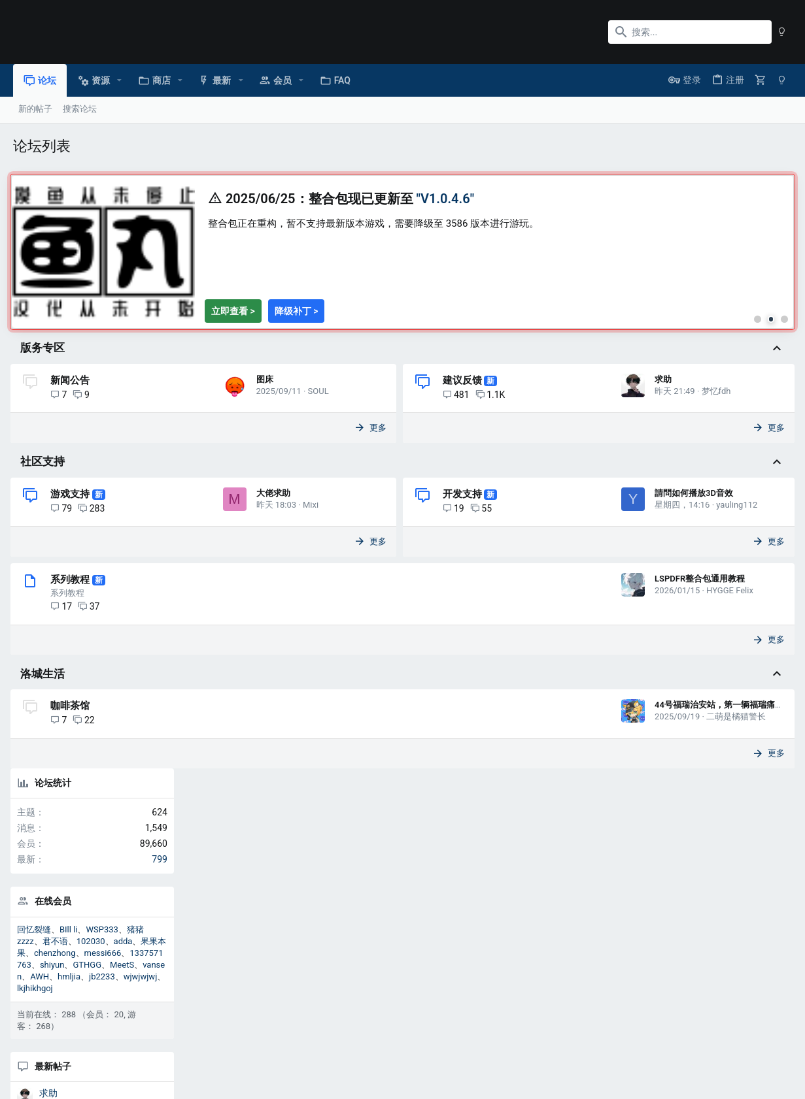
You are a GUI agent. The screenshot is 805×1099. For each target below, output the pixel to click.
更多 (289, 479)
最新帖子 (671, 472)
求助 (366, 436)
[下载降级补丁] (299, 328)
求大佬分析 (680, 726)
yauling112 (439, 595)
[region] (314, 261)
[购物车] (760, 80)
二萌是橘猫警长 (557, 802)
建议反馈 (374, 398)
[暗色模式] (782, 32)
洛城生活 (45, 758)
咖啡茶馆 (72, 791)
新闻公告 (72, 398)
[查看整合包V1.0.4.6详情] (235, 328)
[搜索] (690, 32)
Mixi (110, 595)
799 (777, 265)
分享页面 (710, 837)
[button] (119, 80)
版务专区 (45, 365)
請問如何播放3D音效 (397, 584)
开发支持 (374, 545)
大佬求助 (73, 584)
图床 (64, 436)
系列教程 (72, 664)
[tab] (576, 336)
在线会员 (671, 308)
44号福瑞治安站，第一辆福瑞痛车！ (544, 790)
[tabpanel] (314, 215)
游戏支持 (72, 545)
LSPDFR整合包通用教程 (520, 663)
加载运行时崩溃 (689, 667)
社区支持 (45, 512)
